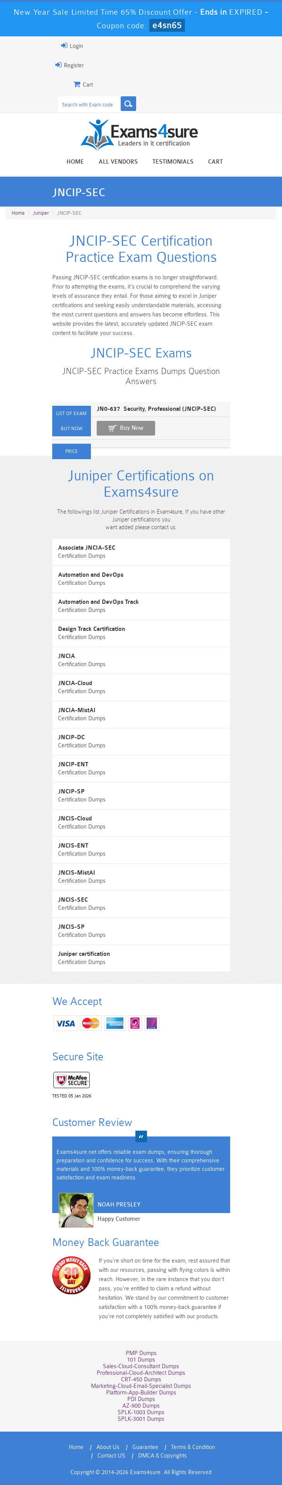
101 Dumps (141, 1360)
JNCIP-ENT (73, 764)
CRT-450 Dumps (141, 1379)
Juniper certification (84, 954)
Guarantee (145, 1447)
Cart (215, 162)
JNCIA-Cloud (75, 683)
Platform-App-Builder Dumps (141, 1392)
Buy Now (132, 428)
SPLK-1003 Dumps (141, 1412)
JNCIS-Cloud (75, 818)
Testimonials (172, 162)
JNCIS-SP (71, 927)
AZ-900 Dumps (141, 1406)
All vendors (118, 162)
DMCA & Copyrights (162, 1456)
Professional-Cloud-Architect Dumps (141, 1373)
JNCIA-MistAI (77, 710)
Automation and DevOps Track (98, 602)
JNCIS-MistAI (76, 873)
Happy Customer (118, 1219)
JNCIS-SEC (73, 900)
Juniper (41, 213)
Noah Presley (118, 1204)
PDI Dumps (141, 1399)
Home (75, 162)
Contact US (111, 1456)
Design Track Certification (91, 629)
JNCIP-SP (71, 791)
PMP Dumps (141, 1353)
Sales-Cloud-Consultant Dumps (141, 1366)
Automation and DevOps (90, 575)
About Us (108, 1447)
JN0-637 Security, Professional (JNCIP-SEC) (156, 409)
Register (69, 65)
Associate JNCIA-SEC (86, 548)
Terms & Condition (193, 1447)
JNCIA (66, 656)
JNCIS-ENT (73, 845)
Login (72, 46)
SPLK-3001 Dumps (141, 1419)
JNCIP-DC (71, 737)
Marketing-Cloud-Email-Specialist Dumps (141, 1386)
